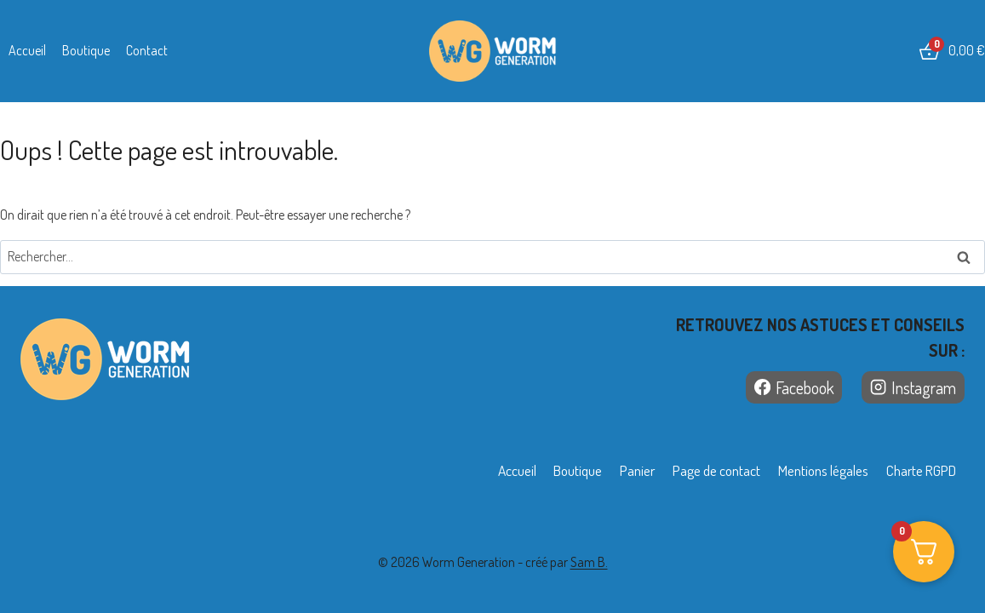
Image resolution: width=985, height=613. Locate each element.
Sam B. (589, 561)
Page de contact (698, 470)
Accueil (27, 50)
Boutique (86, 50)
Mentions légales (813, 470)
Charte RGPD (917, 470)
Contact (147, 50)
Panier (613, 470)
